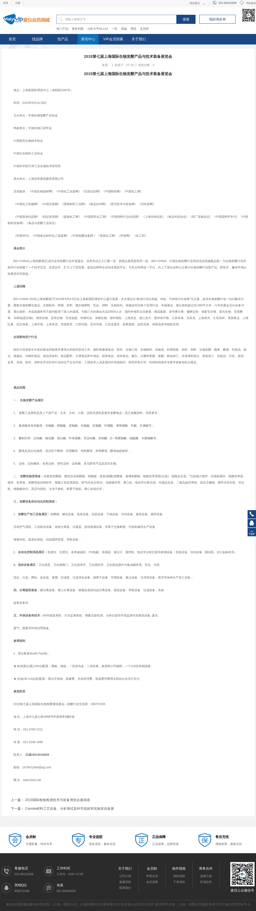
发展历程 (125, 882)
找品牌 (37, 39)
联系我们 (125, 887)
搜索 (186, 19)
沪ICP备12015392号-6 (233, 904)
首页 (12, 39)
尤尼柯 (144, 28)
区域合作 (206, 882)
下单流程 (179, 882)
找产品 (62, 39)
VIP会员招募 (113, 39)
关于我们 (138, 39)
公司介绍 (125, 876)
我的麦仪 (195, 3)
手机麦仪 (248, 3)
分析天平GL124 (97, 28)
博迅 (133, 28)
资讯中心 (88, 39)
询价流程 (179, 876)
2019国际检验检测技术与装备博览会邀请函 (57, 800)
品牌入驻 (206, 876)
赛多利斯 (78, 28)
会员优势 (152, 882)
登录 (5, 2)
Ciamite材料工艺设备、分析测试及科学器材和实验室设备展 (69, 808)
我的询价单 (217, 19)
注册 (17, 2)
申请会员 (152, 876)
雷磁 (124, 28)
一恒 (114, 28)
